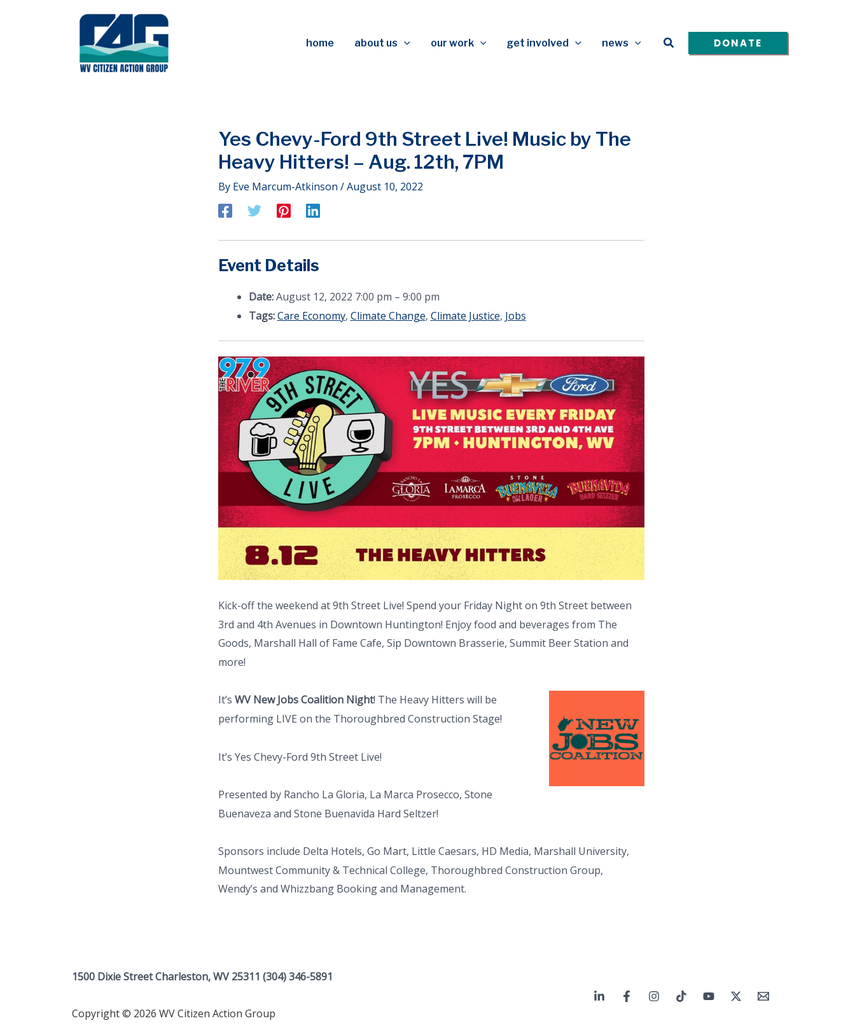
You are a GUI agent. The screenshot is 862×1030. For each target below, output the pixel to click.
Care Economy (311, 316)
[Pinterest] (284, 210)
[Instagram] (654, 996)
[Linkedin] (313, 210)
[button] (404, 43)
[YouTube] (708, 996)
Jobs (515, 316)
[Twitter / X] (736, 996)
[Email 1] (763, 996)
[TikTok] (681, 996)
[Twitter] (254, 210)
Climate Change (388, 316)
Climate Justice (465, 316)
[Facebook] (225, 210)
